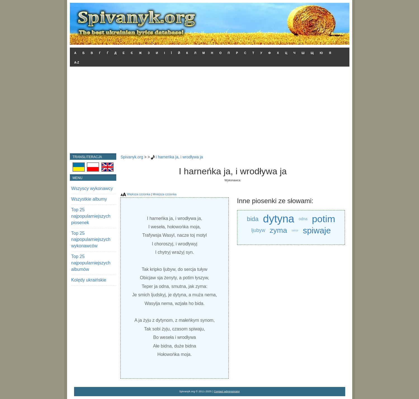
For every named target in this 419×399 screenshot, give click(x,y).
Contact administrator (227, 391)
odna (303, 219)
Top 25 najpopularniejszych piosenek (91, 216)
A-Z (76, 62)
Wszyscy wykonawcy (92, 188)
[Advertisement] (209, 111)
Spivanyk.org (131, 157)
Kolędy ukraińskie (88, 280)
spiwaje (317, 230)
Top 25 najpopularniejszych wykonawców (91, 239)
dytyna (278, 219)
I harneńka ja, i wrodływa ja (179, 157)
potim (323, 218)
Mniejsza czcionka (164, 194)
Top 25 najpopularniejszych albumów (91, 263)
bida (253, 218)
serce (295, 230)
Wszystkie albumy (89, 199)
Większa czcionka (138, 194)
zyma (278, 230)
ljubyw (258, 230)
